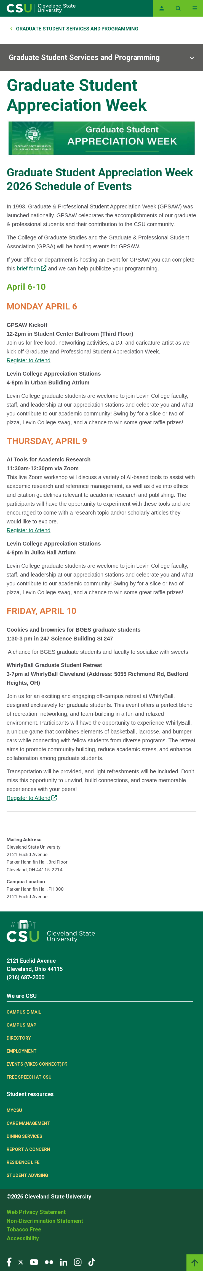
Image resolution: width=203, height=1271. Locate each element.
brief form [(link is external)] (32, 268)
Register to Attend (28, 360)
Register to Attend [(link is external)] (32, 798)
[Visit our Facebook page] (9, 1261)
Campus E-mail (24, 1012)
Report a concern (28, 1149)
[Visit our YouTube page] (34, 1261)
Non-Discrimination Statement (45, 1221)
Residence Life (23, 1162)
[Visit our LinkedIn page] (63, 1261)
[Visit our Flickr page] (49, 1261)
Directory (19, 1038)
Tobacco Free (24, 1229)
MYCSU (14, 1110)
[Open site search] (178, 8)
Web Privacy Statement (36, 1212)
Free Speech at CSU (29, 1077)
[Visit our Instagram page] (78, 1261)
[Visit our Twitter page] (20, 1261)
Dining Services (24, 1136)
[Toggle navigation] (194, 8)
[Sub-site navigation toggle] (101, 57)
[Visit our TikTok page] (91, 1261)
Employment (22, 1051)
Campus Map (21, 1025)
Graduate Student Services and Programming (77, 29)
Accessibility (23, 1238)
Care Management (28, 1123)
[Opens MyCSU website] (161, 8)
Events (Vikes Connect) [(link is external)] (37, 1064)
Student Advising (27, 1175)
